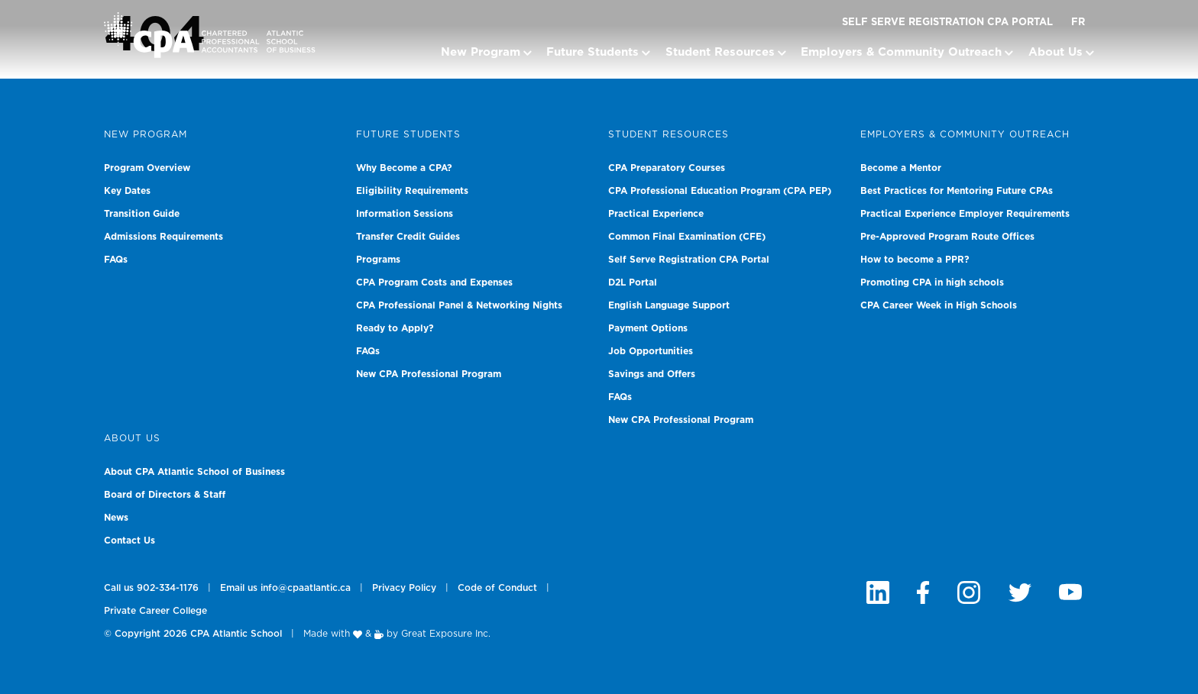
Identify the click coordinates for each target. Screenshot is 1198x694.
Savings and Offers (651, 374)
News (116, 517)
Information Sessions (404, 213)
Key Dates (127, 190)
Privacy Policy (404, 587)
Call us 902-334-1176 (151, 587)
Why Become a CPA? (404, 168)
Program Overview (147, 168)
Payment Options (648, 328)
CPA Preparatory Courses (666, 168)
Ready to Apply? (395, 328)
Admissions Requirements (163, 236)
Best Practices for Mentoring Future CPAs (956, 190)
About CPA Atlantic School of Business (194, 471)
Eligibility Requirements (412, 190)
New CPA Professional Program (428, 374)
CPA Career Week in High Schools (938, 305)
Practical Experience (656, 213)
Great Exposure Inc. (446, 633)
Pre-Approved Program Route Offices (947, 236)
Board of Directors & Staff (164, 494)
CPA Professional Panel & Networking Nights (459, 305)
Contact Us (129, 540)
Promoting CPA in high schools (932, 282)
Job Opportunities (650, 351)
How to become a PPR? (915, 259)
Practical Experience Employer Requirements (965, 213)
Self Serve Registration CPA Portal (947, 22)
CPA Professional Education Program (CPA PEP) (719, 190)
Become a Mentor (900, 168)
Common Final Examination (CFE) (687, 236)
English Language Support (669, 305)
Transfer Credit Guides (408, 236)
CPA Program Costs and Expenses (434, 282)
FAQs (116, 259)
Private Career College (155, 610)
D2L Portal (632, 282)
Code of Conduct (497, 587)
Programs (378, 259)
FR (1078, 22)
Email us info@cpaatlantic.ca (285, 587)
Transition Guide (142, 213)
